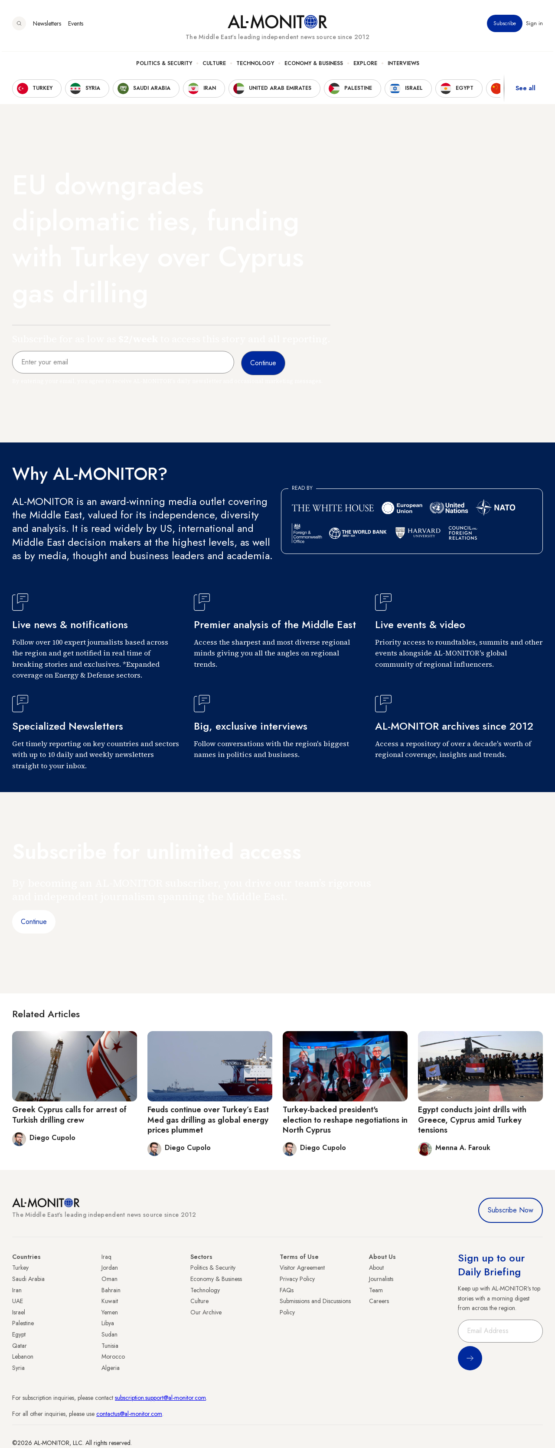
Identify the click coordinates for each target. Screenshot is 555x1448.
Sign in (534, 25)
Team (376, 1290)
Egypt (19, 1334)
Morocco (113, 1356)
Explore (365, 65)
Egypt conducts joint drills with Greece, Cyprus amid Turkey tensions (472, 1120)
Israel (18, 1312)
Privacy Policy (297, 1278)
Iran (17, 1290)
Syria (18, 1367)
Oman (109, 1278)
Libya (107, 1323)
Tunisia (109, 1345)
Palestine (23, 1323)
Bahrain (111, 1290)
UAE (17, 1301)
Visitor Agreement (302, 1267)
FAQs (287, 1290)
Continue (34, 922)
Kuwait (109, 1301)
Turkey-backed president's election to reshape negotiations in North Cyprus (345, 1120)
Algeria (110, 1367)
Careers (379, 1301)
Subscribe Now (510, 1210)
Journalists (381, 1278)
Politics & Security (164, 65)
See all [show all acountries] (525, 90)
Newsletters (47, 25)
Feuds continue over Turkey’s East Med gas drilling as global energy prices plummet (208, 1120)
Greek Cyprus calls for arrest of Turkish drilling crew (69, 1114)
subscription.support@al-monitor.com (160, 1397)
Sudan (109, 1334)
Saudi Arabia (28, 1278)
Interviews (403, 65)
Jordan (109, 1267)
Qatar (19, 1345)
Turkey (20, 1267)
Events (75, 25)
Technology (255, 65)
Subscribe (504, 25)
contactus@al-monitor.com (129, 1413)
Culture (214, 65)
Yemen (109, 1312)
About (376, 1267)
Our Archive (206, 1312)
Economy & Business (313, 65)
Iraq (106, 1256)
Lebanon (22, 1356)
